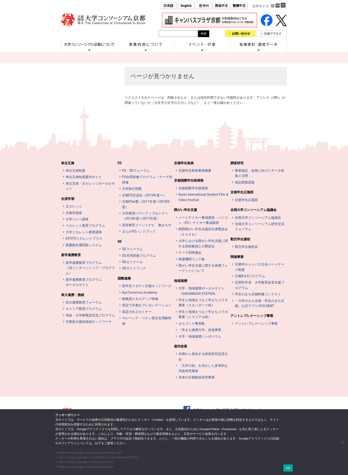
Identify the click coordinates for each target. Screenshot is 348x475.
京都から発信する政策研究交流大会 (203, 356)
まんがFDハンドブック (139, 231)
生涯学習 (67, 199)
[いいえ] (342, 442)
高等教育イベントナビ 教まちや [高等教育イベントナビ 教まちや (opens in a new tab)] (146, 225)
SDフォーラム (132, 249)
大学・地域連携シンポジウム (199, 336)
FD (120, 163)
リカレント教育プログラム (85, 225)
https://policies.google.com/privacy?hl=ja (85, 462)
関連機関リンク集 (191, 259)
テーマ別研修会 (190, 252)
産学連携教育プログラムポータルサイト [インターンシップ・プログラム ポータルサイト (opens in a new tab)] (84, 282)
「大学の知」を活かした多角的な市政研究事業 (203, 368)
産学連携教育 (71, 255)
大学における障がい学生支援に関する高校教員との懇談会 (203, 243)
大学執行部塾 (132, 189)
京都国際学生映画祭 (189, 180)
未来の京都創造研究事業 (196, 377)
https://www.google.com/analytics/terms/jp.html (90, 452)
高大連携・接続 (72, 295)
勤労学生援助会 (246, 247)
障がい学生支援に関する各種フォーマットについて (203, 268)
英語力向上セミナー (137, 312)
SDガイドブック (134, 268)
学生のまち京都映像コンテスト (258, 294)
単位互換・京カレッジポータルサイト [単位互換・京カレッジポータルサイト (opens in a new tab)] (90, 186)
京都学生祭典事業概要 (194, 170)
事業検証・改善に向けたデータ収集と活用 (259, 173)
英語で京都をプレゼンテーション (146, 305)
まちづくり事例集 (191, 323)
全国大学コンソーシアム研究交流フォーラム (259, 226)
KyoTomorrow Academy (139, 292)
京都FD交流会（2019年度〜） (144, 195)
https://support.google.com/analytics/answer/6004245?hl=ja (98, 457)
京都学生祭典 (184, 163)
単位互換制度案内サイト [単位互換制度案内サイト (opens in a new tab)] (84, 177)
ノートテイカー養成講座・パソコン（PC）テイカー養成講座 (203, 220)
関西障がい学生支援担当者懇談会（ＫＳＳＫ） (203, 231)
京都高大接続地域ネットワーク (89, 321)
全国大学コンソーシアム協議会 (253, 210)
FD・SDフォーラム (136, 170)
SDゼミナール (132, 262)
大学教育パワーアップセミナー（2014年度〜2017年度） (145, 215)
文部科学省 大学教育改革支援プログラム (259, 284)
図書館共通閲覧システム (84, 245)
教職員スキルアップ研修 (140, 299)
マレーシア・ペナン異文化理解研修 (146, 320)
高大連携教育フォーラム (84, 302)
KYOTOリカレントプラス (84, 238)
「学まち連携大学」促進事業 (199, 330)
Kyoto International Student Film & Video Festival (203, 197)
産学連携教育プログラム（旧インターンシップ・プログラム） (90, 268)
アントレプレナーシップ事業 (251, 316)
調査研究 (237, 163)
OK (288, 468)
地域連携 (180, 281)
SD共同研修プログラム (139, 255)
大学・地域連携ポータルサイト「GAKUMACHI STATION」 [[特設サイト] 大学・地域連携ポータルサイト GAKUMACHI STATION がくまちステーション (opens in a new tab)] (201, 290)
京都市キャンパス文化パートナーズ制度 (259, 266)
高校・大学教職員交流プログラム (90, 315)
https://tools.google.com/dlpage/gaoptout (85, 466)
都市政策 (180, 346)
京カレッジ (74, 206)
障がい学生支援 (185, 210)
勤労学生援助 (240, 239)
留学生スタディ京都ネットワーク (146, 286)
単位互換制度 (75, 170)
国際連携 (124, 278)
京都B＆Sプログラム (250, 276)
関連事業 (237, 257)
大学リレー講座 (77, 219)
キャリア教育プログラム (84, 309)
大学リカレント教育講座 (84, 232)
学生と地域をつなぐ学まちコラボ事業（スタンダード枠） (203, 302)
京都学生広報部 (241, 192)
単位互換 (67, 163)
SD (120, 241)
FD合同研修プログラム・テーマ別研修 (147, 179)
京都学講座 (74, 213)
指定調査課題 (245, 182)
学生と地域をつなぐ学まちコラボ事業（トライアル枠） (203, 314)
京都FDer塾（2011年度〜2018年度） (146, 204)
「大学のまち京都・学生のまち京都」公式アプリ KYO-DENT (259, 303)
